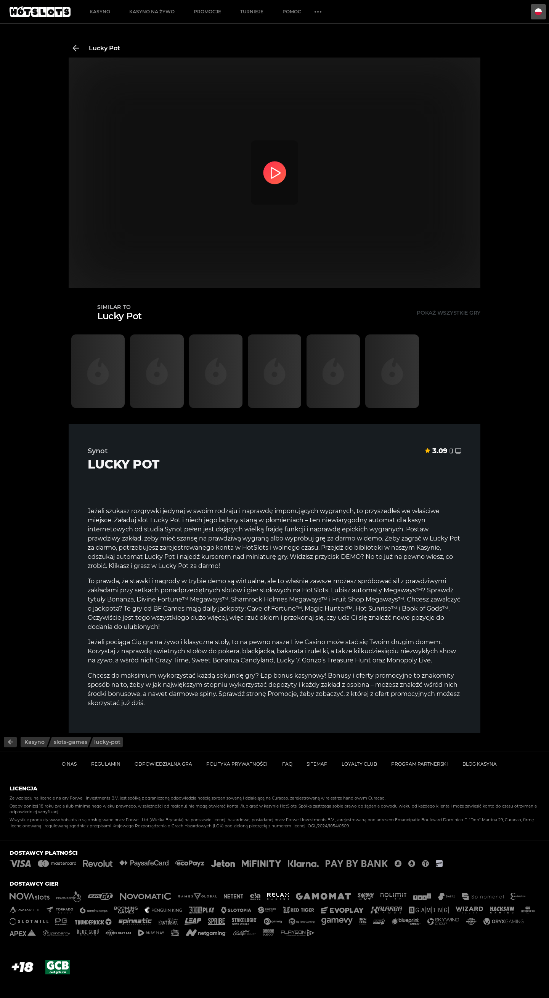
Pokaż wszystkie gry (448, 312)
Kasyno (100, 11)
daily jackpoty (223, 608)
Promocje (207, 11)
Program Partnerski (419, 764)
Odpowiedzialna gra (163, 764)
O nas (69, 764)
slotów (232, 590)
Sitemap (317, 764)
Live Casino (308, 642)
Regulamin (105, 764)
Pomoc (292, 11)
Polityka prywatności (237, 764)
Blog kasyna (479, 764)
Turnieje (251, 11)
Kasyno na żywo (152, 11)
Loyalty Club (359, 764)
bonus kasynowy (299, 675)
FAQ (287, 764)
